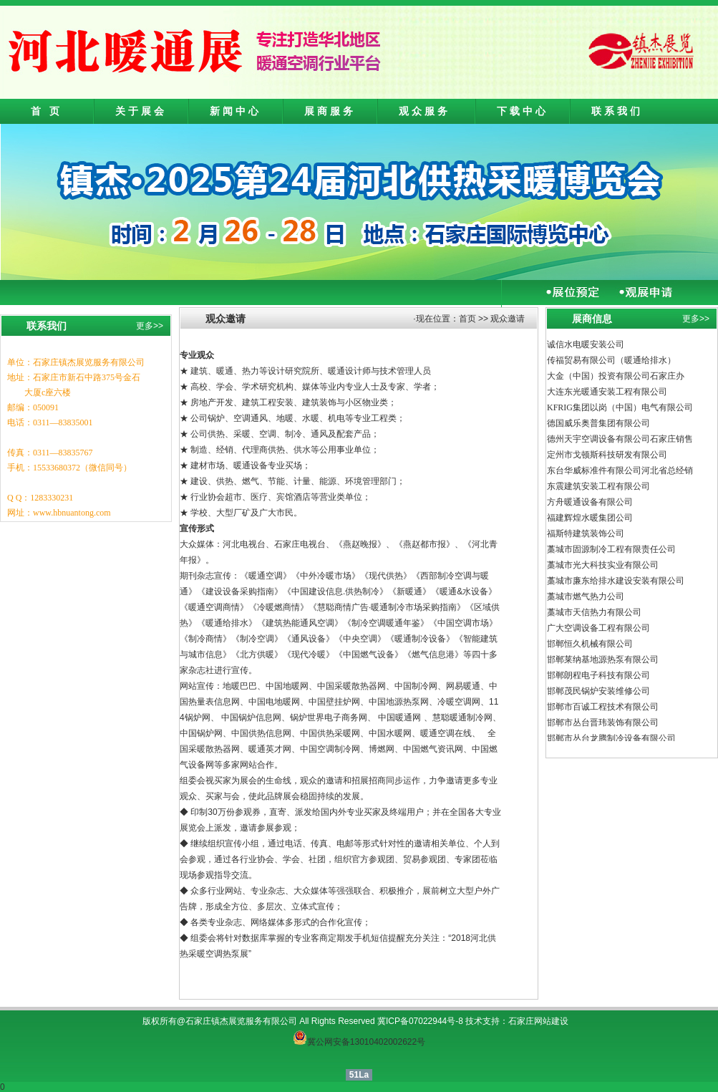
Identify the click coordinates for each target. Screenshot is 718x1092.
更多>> (149, 326)
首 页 (46, 111)
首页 (467, 319)
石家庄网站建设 (538, 1021)
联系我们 (617, 111)
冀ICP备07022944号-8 (420, 1021)
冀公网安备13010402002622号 (366, 1042)
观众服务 (424, 111)
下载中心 (522, 111)
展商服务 (330, 111)
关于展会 (141, 111)
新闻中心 (235, 111)
